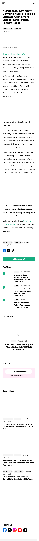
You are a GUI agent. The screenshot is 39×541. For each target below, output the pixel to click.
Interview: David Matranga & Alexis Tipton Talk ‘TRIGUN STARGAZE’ (22, 278)
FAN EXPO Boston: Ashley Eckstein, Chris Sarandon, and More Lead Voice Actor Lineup (18, 462)
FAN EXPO (18, 419)
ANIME (16, 272)
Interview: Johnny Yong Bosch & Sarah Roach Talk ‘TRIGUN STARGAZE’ (23, 292)
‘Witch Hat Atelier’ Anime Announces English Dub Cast (22, 305)
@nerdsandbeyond (21, 372)
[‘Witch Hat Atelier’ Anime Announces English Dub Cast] (7, 303)
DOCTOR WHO (19, 471)
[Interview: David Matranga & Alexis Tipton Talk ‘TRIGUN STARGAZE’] (7, 277)
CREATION (18, 28)
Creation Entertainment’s (14, 54)
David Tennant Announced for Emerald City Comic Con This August (18, 478)
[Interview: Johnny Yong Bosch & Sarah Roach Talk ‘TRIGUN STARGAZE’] (7, 291)
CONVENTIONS (7, 28)
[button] (3, 3)
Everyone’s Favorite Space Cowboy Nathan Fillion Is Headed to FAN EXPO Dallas (18, 426)
